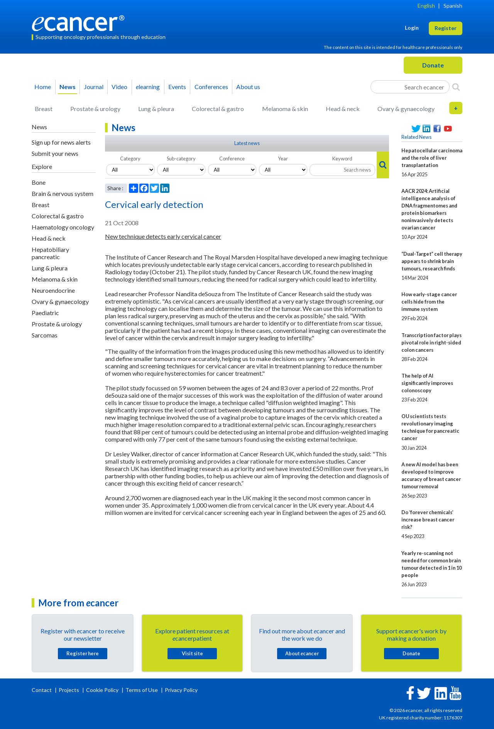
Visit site (192, 653)
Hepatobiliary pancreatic (50, 253)
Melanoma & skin (285, 108)
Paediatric (45, 312)
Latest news (247, 143)
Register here (82, 653)
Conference (232, 158)
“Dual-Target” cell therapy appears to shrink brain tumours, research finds (431, 261)
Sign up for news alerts (61, 142)
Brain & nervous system (62, 193)
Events (177, 86)
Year (283, 158)
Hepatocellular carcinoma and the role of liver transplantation (431, 157)
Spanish (452, 5)
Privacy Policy (181, 690)
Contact (42, 690)
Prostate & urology (95, 108)
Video (119, 86)
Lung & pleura (156, 108)
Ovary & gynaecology (406, 108)
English (426, 5)
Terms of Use (141, 690)
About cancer (302, 653)
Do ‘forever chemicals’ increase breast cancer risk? (427, 519)
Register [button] (446, 28)
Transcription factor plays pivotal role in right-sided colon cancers (431, 342)
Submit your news (55, 153)
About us (248, 86)
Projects (69, 690)
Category (130, 158)
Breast (43, 108)
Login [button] (412, 27)
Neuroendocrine (53, 290)
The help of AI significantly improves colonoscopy (427, 383)
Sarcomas (45, 335)
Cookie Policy (102, 690)
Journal (93, 86)
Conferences (211, 86)
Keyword (342, 158)
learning (148, 86)
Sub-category (181, 158)
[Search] (456, 86)
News (67, 86)
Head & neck (343, 108)
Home (42, 86)
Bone (39, 182)
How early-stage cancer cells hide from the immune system (429, 301)
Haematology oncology (63, 227)
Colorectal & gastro (218, 108)
